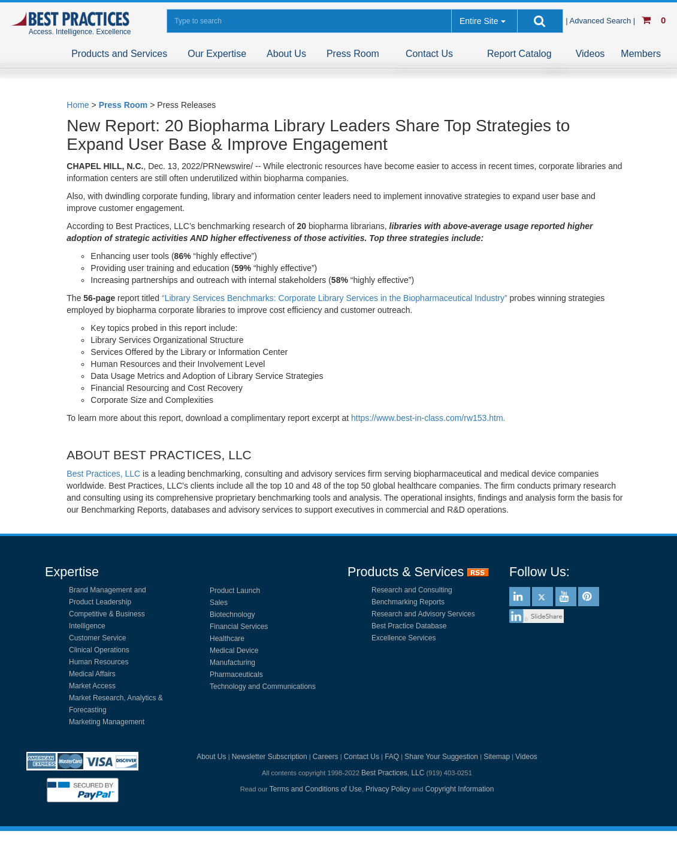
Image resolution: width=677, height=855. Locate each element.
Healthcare (227, 638)
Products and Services (119, 54)
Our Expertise (217, 54)
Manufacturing (232, 662)
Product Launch (235, 590)
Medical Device (234, 650)
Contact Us (429, 54)
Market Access (92, 686)
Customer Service (97, 638)
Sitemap (496, 756)
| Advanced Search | (601, 20)
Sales (219, 602)
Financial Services (239, 626)
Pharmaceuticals (236, 674)
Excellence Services (403, 638)
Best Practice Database (408, 626)
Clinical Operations (99, 650)
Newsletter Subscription (269, 756)
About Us (286, 54)
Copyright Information (459, 789)
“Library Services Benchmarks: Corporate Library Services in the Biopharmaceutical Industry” (334, 298)
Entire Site (479, 21)
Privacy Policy (387, 789)
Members (641, 54)
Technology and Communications (263, 686)
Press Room (353, 54)
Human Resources (98, 662)
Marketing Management (106, 722)
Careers (325, 756)
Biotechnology (232, 614)
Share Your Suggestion (441, 756)
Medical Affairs (92, 674)
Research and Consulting (411, 590)
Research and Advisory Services (423, 614)
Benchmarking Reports (408, 602)
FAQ (392, 756)
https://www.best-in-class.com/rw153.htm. (428, 418)
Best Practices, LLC (103, 473)
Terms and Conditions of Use (316, 789)
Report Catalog (519, 54)
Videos (590, 54)
